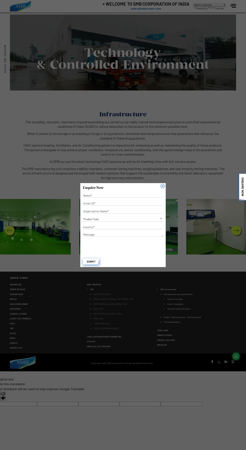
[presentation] (109, 245)
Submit (91, 262)
